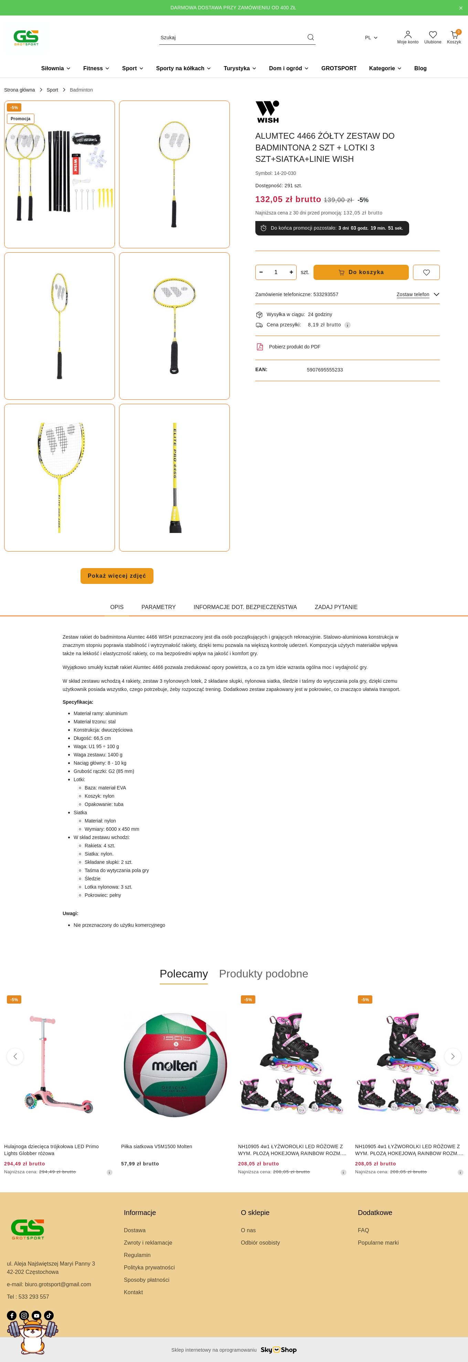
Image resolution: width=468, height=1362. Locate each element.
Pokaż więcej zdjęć (117, 576)
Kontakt (133, 1292)
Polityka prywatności (149, 1267)
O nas (248, 1230)
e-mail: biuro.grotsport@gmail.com (49, 1284)
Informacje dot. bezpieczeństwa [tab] (245, 607)
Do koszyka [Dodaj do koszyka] (361, 272)
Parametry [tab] (158, 607)
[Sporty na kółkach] (183, 69)
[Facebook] (12, 1315)
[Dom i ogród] (289, 69)
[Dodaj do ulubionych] (426, 272)
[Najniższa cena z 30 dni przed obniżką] (109, 1172)
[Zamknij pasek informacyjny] (461, 8)
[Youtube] (36, 1315)
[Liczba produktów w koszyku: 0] (454, 38)
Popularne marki (378, 1243)
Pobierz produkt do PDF (287, 347)
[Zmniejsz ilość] (261, 272)
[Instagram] (24, 1315)
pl (371, 38)
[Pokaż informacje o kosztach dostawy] (347, 325)
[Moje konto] (408, 38)
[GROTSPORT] (339, 69)
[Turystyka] (240, 69)
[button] (385, 69)
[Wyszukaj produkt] (237, 38)
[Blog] (420, 69)
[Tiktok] (49, 1315)
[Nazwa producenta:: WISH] (267, 112)
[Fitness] (97, 69)
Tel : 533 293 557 (28, 1297)
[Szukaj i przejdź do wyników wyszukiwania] (311, 38)
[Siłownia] (56, 69)
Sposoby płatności (147, 1280)
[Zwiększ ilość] (291, 272)
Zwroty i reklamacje (148, 1243)
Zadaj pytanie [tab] (336, 607)
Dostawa (135, 1230)
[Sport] (133, 69)
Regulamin (137, 1255)
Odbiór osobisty (260, 1243)
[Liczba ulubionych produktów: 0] (433, 38)
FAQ (363, 1230)
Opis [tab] (117, 607)
